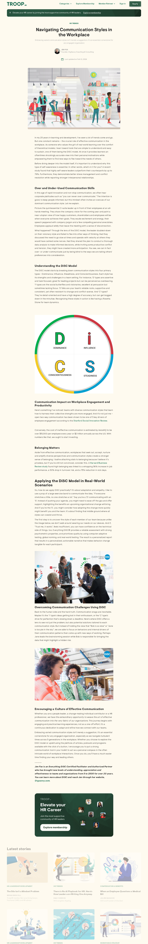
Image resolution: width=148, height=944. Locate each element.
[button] (65, 4)
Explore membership (92, 13)
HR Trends (74, 23)
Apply (135, 4)
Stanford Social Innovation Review (90, 421)
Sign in (123, 4)
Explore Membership (85, 4)
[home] (17, 4)
